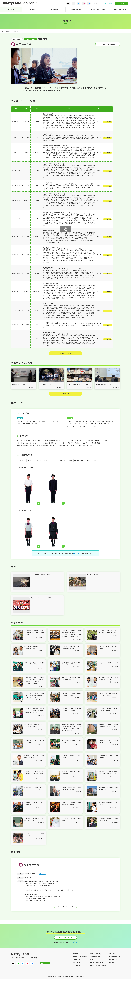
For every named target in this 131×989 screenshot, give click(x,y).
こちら (75, 952)
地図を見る (45, 879)
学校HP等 (76, 553)
